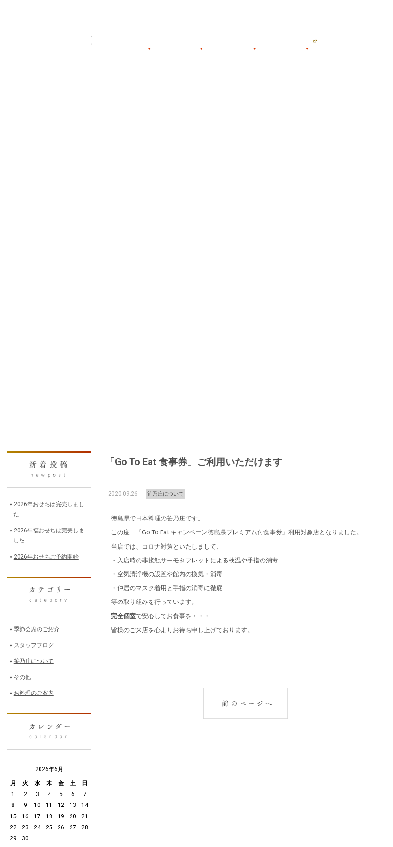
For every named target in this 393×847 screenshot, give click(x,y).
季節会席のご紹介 (37, 629)
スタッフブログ (34, 645)
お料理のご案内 (34, 693)
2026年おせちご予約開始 (46, 556)
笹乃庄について (165, 494)
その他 (22, 677)
